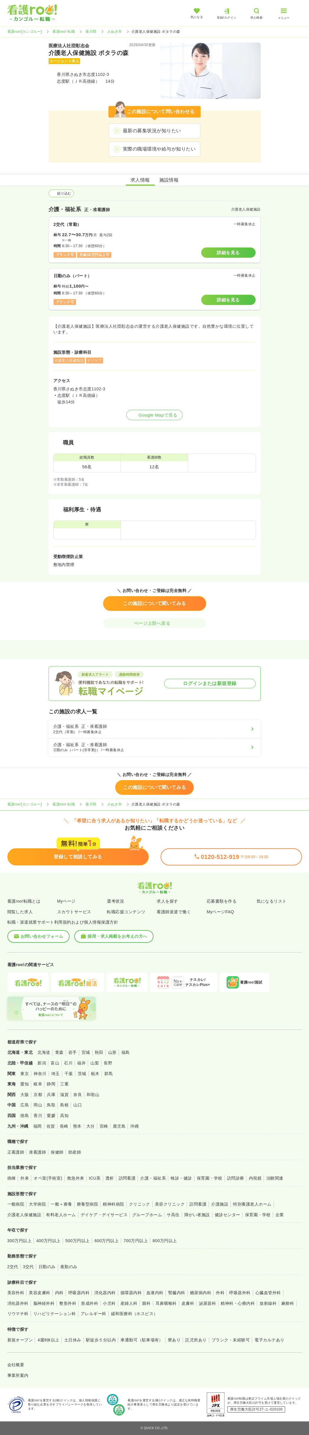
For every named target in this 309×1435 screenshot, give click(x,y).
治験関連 (274, 1178)
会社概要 (15, 1364)
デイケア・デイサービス (104, 1214)
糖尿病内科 (200, 1292)
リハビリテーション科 (54, 1313)
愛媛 (51, 1115)
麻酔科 (287, 1303)
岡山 (38, 1105)
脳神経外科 (43, 1303)
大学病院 (37, 1204)
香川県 (90, 32)
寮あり (174, 1340)
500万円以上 (77, 1240)
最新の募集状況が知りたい (152, 130)
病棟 (11, 1178)
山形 (112, 1052)
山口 (77, 1105)
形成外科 (89, 1303)
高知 (64, 1115)
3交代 (28, 1266)
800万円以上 (165, 1240)
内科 (59, 1292)
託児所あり (195, 1340)
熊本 (77, 1126)
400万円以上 (48, 1240)
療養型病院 (87, 1204)
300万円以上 (19, 1240)
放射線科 (268, 1303)
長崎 (64, 1126)
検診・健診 (181, 1178)
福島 (125, 1052)
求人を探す (167, 901)
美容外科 (15, 1292)
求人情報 (140, 179)
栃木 (95, 1073)
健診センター (227, 1214)
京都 (38, 1094)
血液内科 (154, 1292)
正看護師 (15, 1152)
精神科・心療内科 (238, 1303)
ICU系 (95, 1178)
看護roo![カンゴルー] (24, 32)
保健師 (57, 1152)
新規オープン (20, 1340)
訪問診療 (235, 1178)
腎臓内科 (176, 1292)
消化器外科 (18, 1303)
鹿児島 (119, 1126)
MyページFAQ (220, 911)
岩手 (72, 1052)
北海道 (43, 1052)
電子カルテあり (269, 1340)
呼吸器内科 (79, 1292)
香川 (38, 1115)
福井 (81, 1063)
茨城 (82, 1073)
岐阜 (38, 1084)
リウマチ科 (18, 1313)
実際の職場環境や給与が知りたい (159, 148)
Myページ (66, 901)
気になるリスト (271, 901)
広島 (24, 1105)
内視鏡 (255, 1178)
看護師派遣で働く (174, 911)
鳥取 (51, 1105)
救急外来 (75, 1178)
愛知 (24, 1084)
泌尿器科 (207, 1303)
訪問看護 (127, 1178)
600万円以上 (107, 1240)
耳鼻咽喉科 (166, 1303)
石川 (68, 1063)
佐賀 (51, 1126)
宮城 (86, 1052)
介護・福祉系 (153, 1178)
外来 (24, 1178)
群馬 (108, 1073)
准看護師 (37, 1152)
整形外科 (67, 1303)
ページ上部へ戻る (154, 623)
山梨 (94, 1063)
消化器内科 (104, 1292)
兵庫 (51, 1094)
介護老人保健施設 (24, 1214)
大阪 (24, 1094)
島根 (64, 1105)
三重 (64, 1084)
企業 (279, 1214)
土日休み (72, 1340)
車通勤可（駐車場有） (141, 1340)
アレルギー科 (93, 1313)
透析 (109, 1178)
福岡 (37, 1126)
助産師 (74, 1152)
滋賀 (64, 1094)
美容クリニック (170, 1204)
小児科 (109, 1303)
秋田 (99, 1052)
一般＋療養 (61, 1204)
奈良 (77, 1094)
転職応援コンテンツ (126, 911)
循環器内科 (131, 1292)
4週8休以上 (48, 1340)
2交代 (12, 1266)
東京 (24, 1073)
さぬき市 (114, 32)
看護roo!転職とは (24, 901)
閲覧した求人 (20, 911)
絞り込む (61, 193)
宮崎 (104, 1126)
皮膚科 (187, 1303)
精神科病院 (113, 1204)
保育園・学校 (209, 1178)
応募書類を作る (222, 901)
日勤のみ (47, 1266)
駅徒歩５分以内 (101, 1340)
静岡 (51, 1084)
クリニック (139, 1204)
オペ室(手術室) (48, 1178)
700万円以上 (135, 1240)
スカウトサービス (74, 911)
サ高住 (173, 1214)
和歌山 (93, 1094)
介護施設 (219, 1204)
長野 (108, 1063)
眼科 (146, 1303)
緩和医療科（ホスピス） (134, 1313)
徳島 (24, 1115)
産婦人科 (129, 1303)
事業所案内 (18, 1375)
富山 (55, 1063)
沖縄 (134, 1126)
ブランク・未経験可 (230, 1340)
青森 (59, 1052)
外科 (220, 1292)
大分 (90, 1126)
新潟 (41, 1063)
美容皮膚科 (39, 1292)
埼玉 (55, 1073)
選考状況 (115, 901)
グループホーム (147, 1214)
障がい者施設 (197, 1214)
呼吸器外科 (239, 1292)
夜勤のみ (68, 1266)
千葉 (69, 1073)
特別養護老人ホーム (252, 1204)
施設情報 (169, 179)
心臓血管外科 (268, 1292)
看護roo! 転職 (63, 32)
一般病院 (15, 1204)
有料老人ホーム (61, 1214)
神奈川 (40, 1073)
